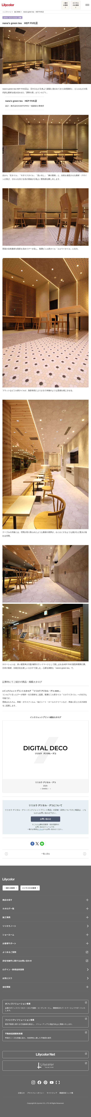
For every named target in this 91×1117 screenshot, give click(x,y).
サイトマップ (52, 1093)
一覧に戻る (45, 854)
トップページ (6, 12)
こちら (40, 829)
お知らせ (21, 1093)
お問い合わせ (45, 819)
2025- (45, 755)
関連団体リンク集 (66, 1093)
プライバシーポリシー (35, 1093)
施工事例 (17, 12)
